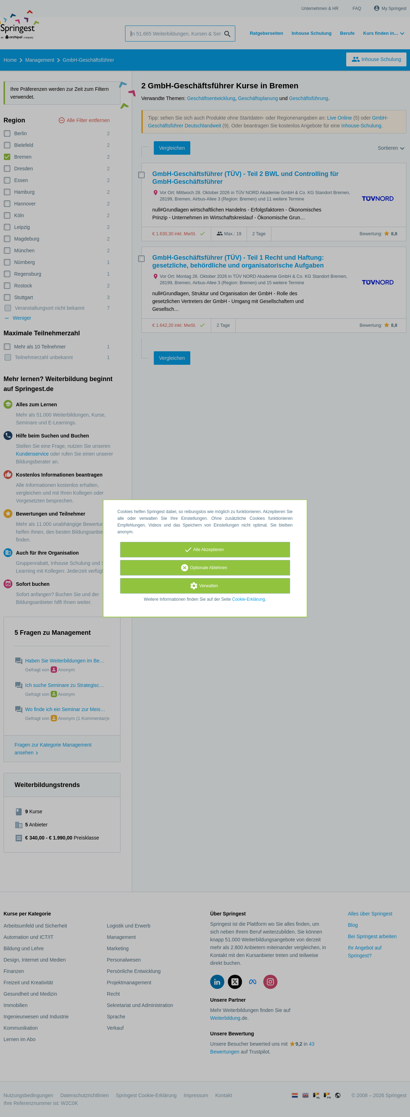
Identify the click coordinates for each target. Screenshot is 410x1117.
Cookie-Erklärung (248, 599)
